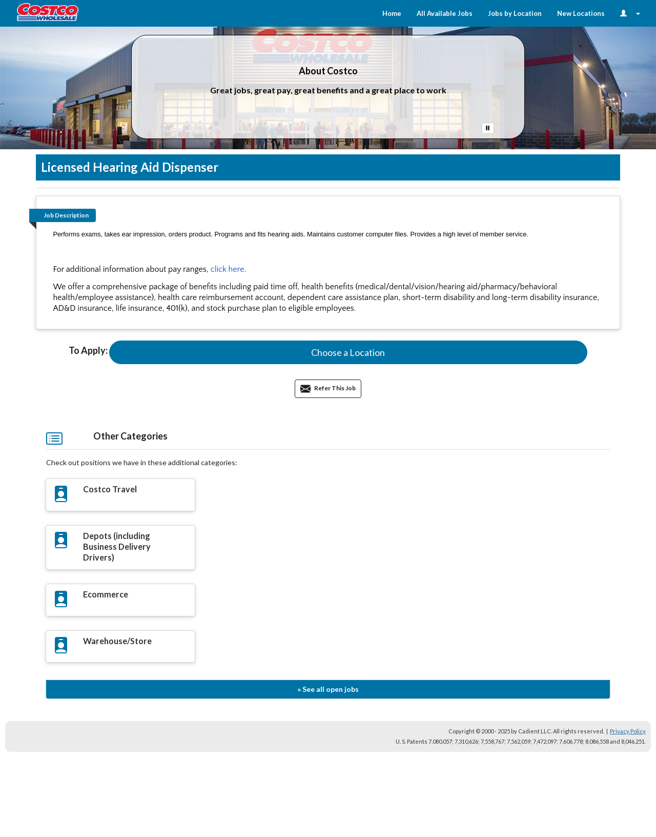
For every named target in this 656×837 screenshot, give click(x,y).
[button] (348, 352)
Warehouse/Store (117, 641)
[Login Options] (630, 13)
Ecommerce (105, 594)
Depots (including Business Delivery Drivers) (117, 546)
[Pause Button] (488, 128)
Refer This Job (328, 388)
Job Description (66, 215)
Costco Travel (110, 489)
